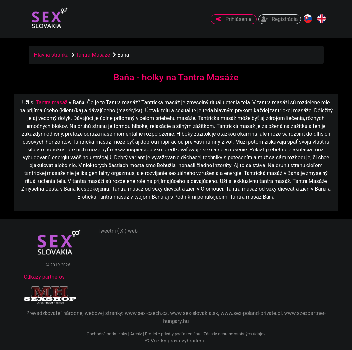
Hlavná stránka (51, 55)
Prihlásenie (233, 19)
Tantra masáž (51, 102)
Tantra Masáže (93, 55)
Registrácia (279, 19)
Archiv (136, 333)
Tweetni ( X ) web (118, 231)
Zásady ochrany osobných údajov (234, 333)
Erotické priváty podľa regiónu (172, 333)
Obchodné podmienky (107, 333)
